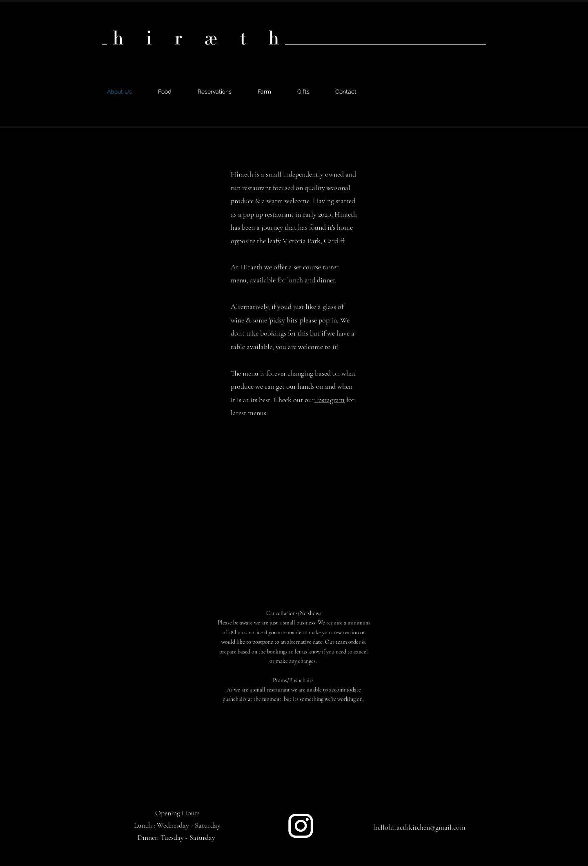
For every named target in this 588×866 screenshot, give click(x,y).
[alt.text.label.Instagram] (442, 88)
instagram (329, 399)
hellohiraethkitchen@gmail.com (420, 827)
